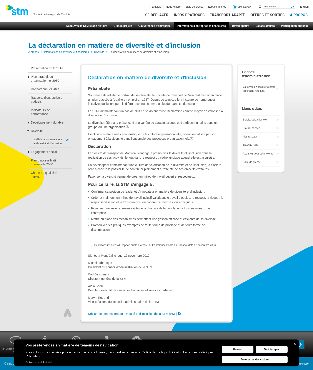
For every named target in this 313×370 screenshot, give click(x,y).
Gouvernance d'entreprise (154, 25)
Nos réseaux (250, 136)
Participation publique (294, 25)
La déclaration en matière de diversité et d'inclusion (47, 141)
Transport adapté (227, 15)
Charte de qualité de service (44, 174)
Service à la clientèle (255, 119)
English (304, 6)
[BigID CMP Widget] (156, 354)
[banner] (38, 11)
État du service (251, 128)
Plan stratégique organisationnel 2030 (45, 78)
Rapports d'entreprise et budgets (47, 99)
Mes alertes (242, 7)
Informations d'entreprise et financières (201, 25)
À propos (299, 15)
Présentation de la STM (47, 68)
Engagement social (44, 152)
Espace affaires (265, 25)
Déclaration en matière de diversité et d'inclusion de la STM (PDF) (132, 314)
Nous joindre (173, 6)
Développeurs (240, 25)
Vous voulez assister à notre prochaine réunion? (259, 88)
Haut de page (68, 313)
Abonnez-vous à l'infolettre (258, 153)
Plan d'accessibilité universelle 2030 (44, 162)
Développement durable (47, 122)
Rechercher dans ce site (260, 7)
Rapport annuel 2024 (45, 89)
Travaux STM (250, 145)
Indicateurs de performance (40, 112)
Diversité (99, 52)
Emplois (156, 6)
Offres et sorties (267, 15)
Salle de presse (194, 6)
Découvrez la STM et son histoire (86, 25)
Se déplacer (156, 15)
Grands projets (122, 25)
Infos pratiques (189, 15)
